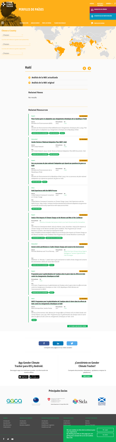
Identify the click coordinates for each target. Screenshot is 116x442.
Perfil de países (46, 23)
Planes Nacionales (60, 23)
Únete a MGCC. (87, 376)
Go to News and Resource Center (77, 326)
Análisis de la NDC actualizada (45, 77)
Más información (7, 425)
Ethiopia (76, 251)
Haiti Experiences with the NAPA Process (44, 190)
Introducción (24, 23)
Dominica (42, 222)
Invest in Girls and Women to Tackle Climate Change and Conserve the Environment (57, 247)
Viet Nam (70, 251)
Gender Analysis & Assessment (40, 133)
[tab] (58, 77)
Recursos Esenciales (90, 425)
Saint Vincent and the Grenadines (75, 222)
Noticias (87, 421)
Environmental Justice (38, 237)
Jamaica (56, 222)
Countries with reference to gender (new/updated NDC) (6, 39)
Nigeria (84, 251)
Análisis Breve (35, 23)
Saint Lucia (62, 222)
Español (108, 3)
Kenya (80, 251)
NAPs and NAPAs (54, 133)
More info (70, 437)
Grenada (48, 222)
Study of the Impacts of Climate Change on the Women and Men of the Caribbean (56, 217)
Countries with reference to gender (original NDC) (6, 48)
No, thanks (105, 434)
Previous (84, 68)
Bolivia (83, 253)
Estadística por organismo (48, 425)
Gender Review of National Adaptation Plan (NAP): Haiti (49, 142)
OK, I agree (105, 430)
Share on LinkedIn (58, 343)
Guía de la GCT (6, 423)
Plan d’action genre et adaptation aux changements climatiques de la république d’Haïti (59, 119)
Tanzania (73, 253)
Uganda (79, 253)
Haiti (65, 123)
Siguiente (89, 68)
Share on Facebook (44, 343)
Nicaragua (70, 255)
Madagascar (67, 253)
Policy (62, 133)
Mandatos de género (25, 425)
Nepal (66, 251)
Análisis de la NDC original (43, 82)
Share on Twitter (72, 343)
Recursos (87, 423)
